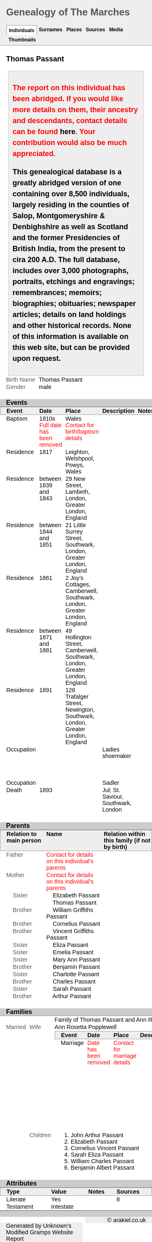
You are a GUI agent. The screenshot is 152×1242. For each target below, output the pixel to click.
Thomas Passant (74, 902)
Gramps (40, 1232)
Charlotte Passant (76, 974)
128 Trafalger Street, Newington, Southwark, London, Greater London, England (79, 716)
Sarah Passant (72, 989)
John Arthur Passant (97, 1135)
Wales (81, 428)
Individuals (21, 30)
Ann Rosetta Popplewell (86, 1027)
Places (74, 30)
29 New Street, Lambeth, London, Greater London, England (77, 498)
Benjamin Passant (76, 967)
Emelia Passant (73, 952)
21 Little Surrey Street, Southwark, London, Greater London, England (79, 548)
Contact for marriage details (125, 1053)
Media (116, 30)
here (67, 132)
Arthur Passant (71, 996)
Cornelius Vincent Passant (105, 1148)
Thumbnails (22, 40)
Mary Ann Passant (76, 959)
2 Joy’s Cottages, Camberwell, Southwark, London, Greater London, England (81, 601)
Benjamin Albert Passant (103, 1167)
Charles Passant (74, 981)
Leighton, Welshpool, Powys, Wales (79, 462)
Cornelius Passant (76, 924)
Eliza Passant (70, 945)
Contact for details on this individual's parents (69, 861)
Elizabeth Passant (76, 895)
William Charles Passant (102, 1161)
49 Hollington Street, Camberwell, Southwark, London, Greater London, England (81, 657)
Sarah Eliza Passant (97, 1154)
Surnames (50, 30)
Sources (95, 30)
